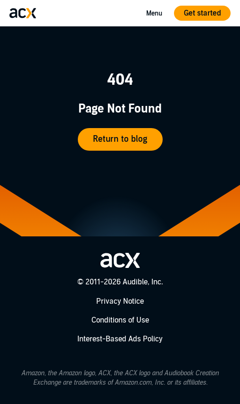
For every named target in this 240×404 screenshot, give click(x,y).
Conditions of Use (120, 320)
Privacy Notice (120, 301)
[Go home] (22, 13)
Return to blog (120, 139)
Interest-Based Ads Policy (120, 339)
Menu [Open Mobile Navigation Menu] (154, 13)
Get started (202, 13)
